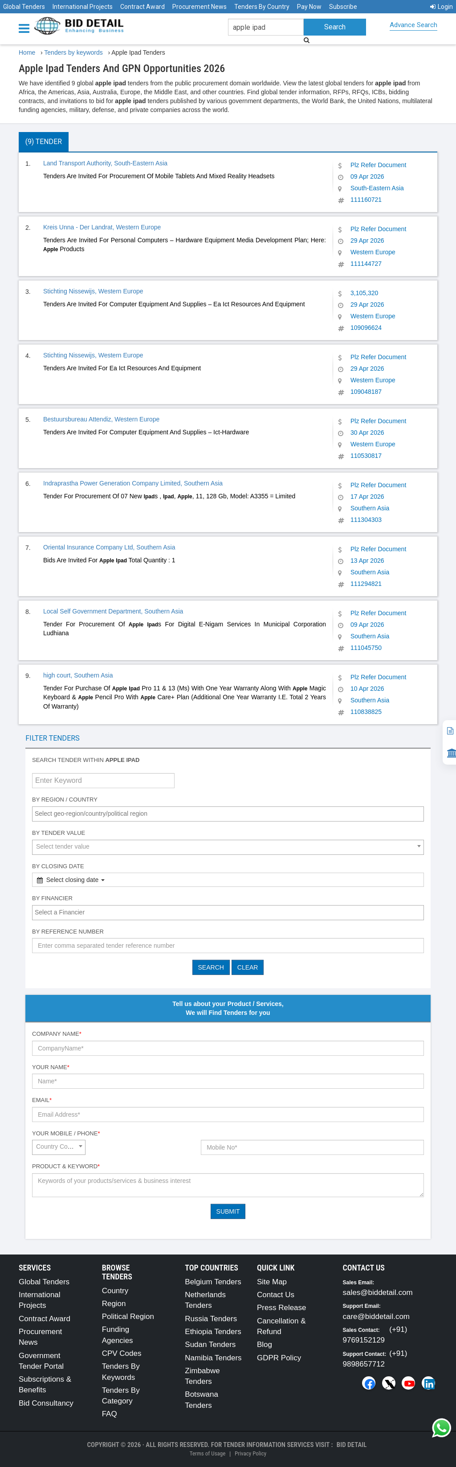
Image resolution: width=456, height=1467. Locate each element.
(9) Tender (43, 141)
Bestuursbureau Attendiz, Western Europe (101, 419)
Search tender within (86, 760)
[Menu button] (26, 27)
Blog (264, 1344)
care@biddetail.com (376, 1316)
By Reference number (68, 931)
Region (114, 1303)
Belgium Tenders (213, 1282)
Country (115, 1291)
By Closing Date (58, 866)
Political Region (128, 1316)
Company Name (56, 1033)
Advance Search (413, 25)
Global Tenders (24, 6)
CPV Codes (122, 1353)
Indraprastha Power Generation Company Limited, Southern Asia (133, 483)
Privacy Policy (250, 1453)
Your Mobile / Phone (66, 1133)
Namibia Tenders (213, 1358)
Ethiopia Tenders (213, 1331)
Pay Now (309, 6)
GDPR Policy (279, 1358)
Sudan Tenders (210, 1344)
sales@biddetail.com (378, 1292)
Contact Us (275, 1295)
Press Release (281, 1307)
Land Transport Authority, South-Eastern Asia (105, 163)
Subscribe (343, 6)
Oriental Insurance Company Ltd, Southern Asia (109, 547)
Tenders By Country (261, 6)
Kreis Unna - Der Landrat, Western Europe (102, 227)
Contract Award (142, 6)
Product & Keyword (66, 1166)
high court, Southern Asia (78, 675)
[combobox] (228, 814)
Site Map (272, 1282)
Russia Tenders (211, 1319)
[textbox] (230, 813)
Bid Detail (352, 1445)
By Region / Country (65, 799)
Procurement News (199, 6)
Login (441, 6)
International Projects (83, 6)
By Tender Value (58, 833)
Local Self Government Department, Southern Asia (113, 611)
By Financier (52, 898)
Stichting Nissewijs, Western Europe (93, 291)
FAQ (109, 1414)
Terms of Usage (207, 1453)
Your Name (50, 1067)
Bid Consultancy (46, 1403)
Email (42, 1100)
